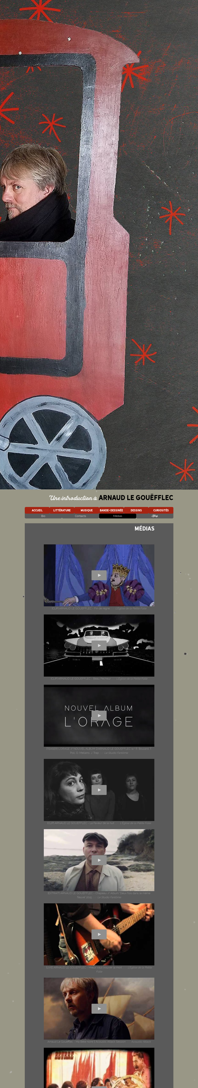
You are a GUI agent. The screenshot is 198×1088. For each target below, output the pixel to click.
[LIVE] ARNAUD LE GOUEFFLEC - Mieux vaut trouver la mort (84, 967)
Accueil (37, 510)
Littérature (62, 510)
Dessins (136, 510)
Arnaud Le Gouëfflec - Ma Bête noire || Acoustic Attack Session (86, 1041)
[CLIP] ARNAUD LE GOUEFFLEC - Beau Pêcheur (81, 678)
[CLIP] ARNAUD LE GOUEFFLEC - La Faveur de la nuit (80, 823)
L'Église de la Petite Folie (130, 608)
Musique (87, 510)
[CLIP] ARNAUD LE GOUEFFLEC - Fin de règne (81, 608)
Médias (117, 516)
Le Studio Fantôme (116, 752)
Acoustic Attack (141, 1041)
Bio (43, 516)
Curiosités (161, 510)
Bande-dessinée (111, 510)
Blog (155, 516)
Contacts (80, 516)
